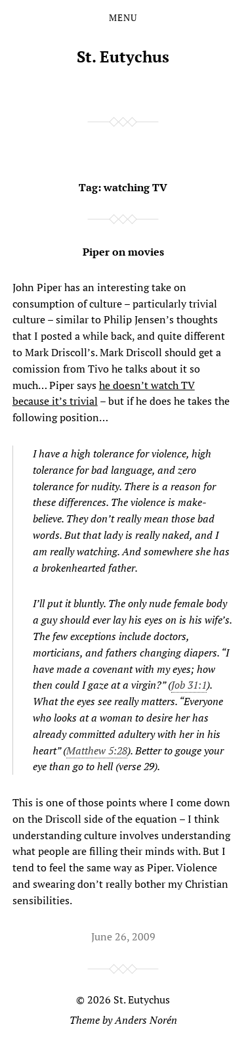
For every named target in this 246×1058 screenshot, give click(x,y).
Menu (123, 17)
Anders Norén (146, 1020)
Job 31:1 (189, 685)
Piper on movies (123, 251)
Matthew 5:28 (96, 750)
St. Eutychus (123, 56)
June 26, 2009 (123, 936)
